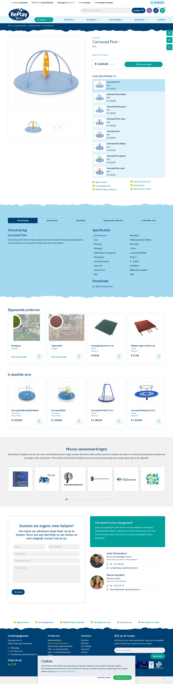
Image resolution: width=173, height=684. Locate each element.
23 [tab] (109, 499)
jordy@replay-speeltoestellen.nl (124, 568)
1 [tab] (62, 499)
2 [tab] (64, 499)
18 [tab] (98, 499)
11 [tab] (83, 499)
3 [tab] (66, 499)
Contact (161, 19)
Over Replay (115, 19)
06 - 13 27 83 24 (117, 564)
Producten (44, 20)
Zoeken (137, 10)
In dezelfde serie (148, 220)
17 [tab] (96, 499)
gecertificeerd (53, 3)
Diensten (68, 19)
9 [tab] (79, 499)
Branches (91, 19)
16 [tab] (94, 499)
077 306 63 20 (157, 3)
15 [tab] (92, 499)
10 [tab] (81, 499)
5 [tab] (70, 499)
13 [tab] (88, 499)
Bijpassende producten (113, 220)
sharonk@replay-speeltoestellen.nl (125, 589)
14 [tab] (90, 499)
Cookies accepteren (122, 678)
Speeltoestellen (20, 26)
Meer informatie (100, 55)
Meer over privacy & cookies (64, 671)
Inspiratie (139, 19)
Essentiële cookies (104, 678)
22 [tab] (107, 499)
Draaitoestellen (35, 26)
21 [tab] (105, 499)
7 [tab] (75, 499)
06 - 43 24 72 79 (117, 586)
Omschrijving (22, 220)
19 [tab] (101, 499)
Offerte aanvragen (144, 64)
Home (10, 26)
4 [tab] (68, 499)
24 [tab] (111, 499)
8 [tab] (77, 499)
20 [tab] (103, 499)
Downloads (80, 220)
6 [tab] (73, 499)
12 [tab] (85, 499)
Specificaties (52, 220)
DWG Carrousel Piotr (104, 286)
